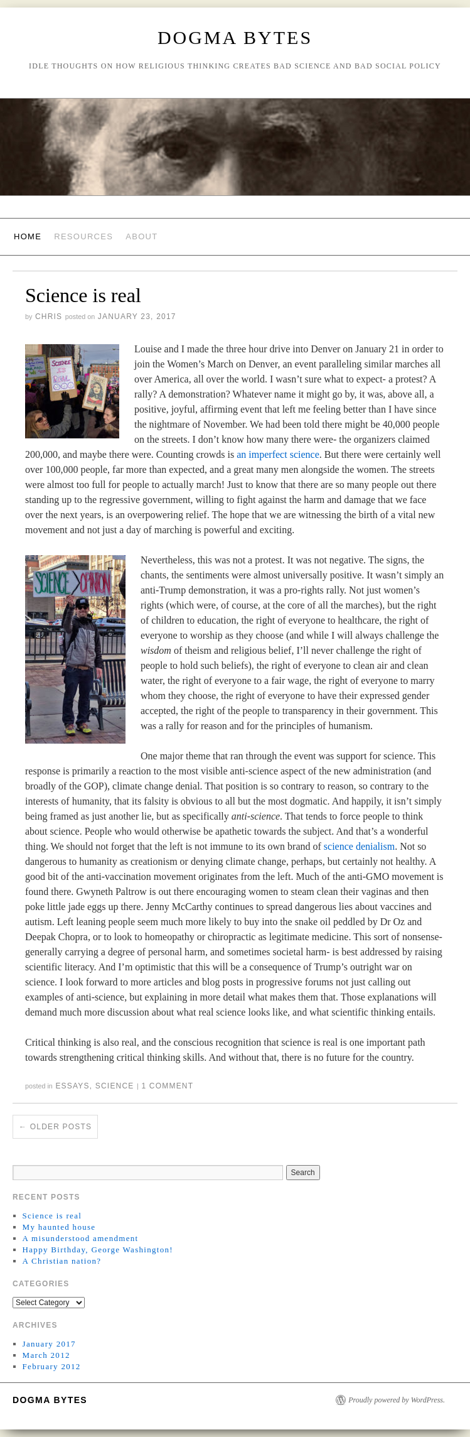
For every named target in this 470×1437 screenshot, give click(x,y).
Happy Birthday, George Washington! (98, 1249)
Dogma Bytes (235, 37)
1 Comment (167, 1086)
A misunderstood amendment (81, 1238)
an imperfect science (278, 454)
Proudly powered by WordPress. (396, 1400)
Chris (48, 316)
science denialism (359, 846)
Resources (83, 236)
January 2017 (49, 1343)
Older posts (55, 1126)
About (142, 236)
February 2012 (52, 1366)
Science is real (83, 295)
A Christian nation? (62, 1261)
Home (27, 236)
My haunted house (59, 1227)
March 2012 (46, 1355)
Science (114, 1086)
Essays (72, 1086)
